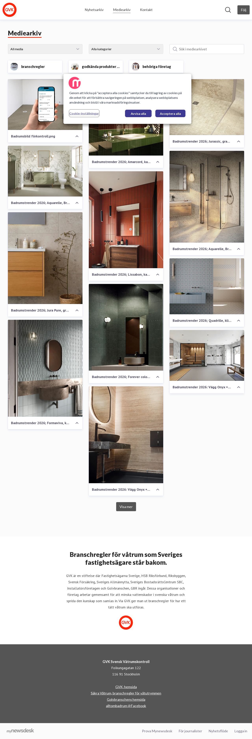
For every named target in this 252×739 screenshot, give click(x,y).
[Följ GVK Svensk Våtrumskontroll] (243, 9)
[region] (127, 99)
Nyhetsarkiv (94, 9)
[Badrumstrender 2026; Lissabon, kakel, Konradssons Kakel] (126, 219)
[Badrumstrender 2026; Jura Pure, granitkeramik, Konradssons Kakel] (45, 258)
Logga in (240, 731)
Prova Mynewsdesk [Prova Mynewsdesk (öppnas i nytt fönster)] (157, 731)
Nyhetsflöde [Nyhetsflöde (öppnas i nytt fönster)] (218, 731)
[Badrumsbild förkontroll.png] (45, 104)
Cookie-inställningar (84, 113)
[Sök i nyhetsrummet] (228, 10)
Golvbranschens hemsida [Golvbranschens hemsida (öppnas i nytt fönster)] (126, 699)
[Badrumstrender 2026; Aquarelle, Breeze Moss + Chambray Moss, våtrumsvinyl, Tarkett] (45, 171)
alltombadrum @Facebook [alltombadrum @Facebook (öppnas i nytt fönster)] (126, 706)
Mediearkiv (122, 9)
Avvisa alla (138, 113)
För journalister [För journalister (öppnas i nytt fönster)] (190, 731)
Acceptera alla (170, 113)
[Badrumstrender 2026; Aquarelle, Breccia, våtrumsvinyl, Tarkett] (207, 197)
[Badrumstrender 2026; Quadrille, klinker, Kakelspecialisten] (207, 286)
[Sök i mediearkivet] (207, 49)
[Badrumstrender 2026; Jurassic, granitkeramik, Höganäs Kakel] (207, 107)
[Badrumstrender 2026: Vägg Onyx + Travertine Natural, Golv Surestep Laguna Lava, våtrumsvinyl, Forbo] (126, 434)
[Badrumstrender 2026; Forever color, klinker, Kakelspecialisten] (126, 327)
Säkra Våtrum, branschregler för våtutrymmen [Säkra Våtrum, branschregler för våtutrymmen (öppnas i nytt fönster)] (126, 693)
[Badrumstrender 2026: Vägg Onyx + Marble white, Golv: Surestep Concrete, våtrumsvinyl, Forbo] (207, 355)
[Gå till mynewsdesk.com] (20, 731)
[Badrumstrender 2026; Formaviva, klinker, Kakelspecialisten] (45, 368)
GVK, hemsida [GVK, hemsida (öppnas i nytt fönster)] (126, 687)
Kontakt (146, 9)
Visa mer (126, 506)
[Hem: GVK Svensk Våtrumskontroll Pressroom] (9, 9)
